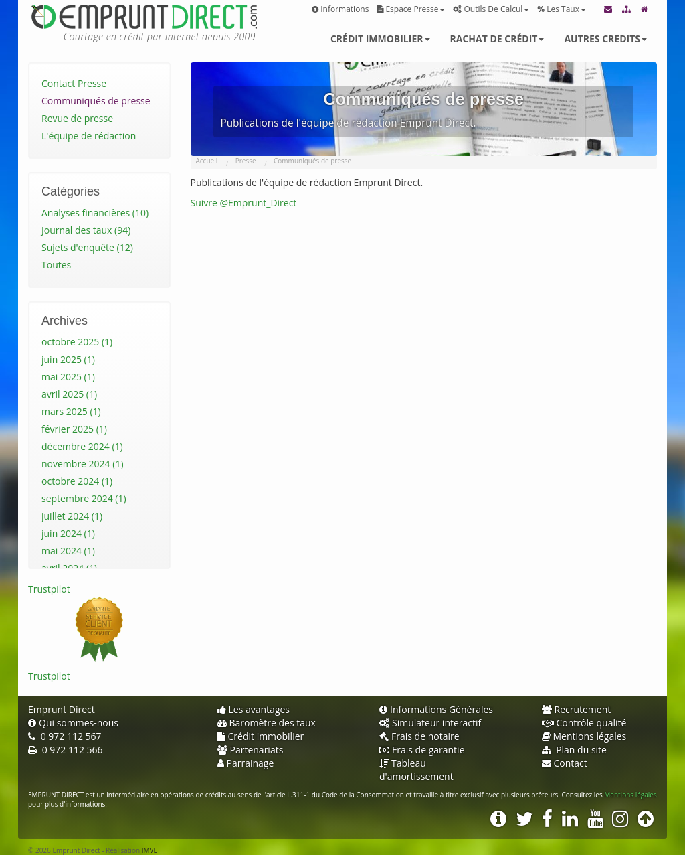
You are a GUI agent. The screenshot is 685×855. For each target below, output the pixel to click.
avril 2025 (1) (69, 394)
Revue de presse (77, 118)
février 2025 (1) (74, 428)
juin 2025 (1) (68, 359)
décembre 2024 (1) (82, 446)
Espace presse (411, 9)
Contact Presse (73, 83)
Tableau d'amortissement (416, 770)
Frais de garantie (422, 749)
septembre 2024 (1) (83, 498)
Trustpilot (49, 588)
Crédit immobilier (380, 38)
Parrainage (245, 763)
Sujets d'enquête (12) (87, 247)
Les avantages (253, 709)
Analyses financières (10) (95, 212)
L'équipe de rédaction (88, 135)
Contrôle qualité (584, 722)
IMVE (149, 850)
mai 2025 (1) (68, 376)
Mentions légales (584, 736)
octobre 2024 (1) (76, 481)
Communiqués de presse (96, 100)
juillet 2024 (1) (71, 516)
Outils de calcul (491, 9)
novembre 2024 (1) (82, 463)
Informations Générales (436, 709)
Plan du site (574, 749)
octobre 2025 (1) (76, 341)
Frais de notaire (419, 736)
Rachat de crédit (497, 38)
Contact (564, 763)
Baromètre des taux (266, 722)
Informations (340, 9)
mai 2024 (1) (68, 550)
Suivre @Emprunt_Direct (244, 202)
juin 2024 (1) (68, 533)
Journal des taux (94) (85, 230)
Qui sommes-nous (73, 722)
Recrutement (576, 709)
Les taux (561, 9)
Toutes (56, 264)
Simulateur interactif (430, 722)
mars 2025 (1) (71, 411)
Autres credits (605, 38)
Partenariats (250, 749)
